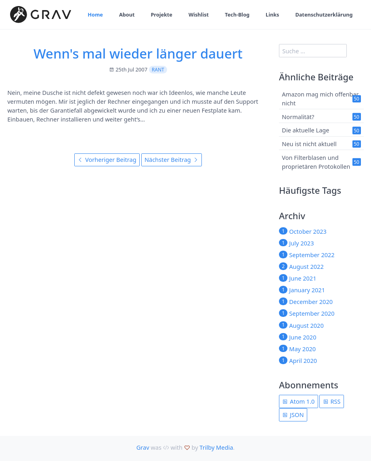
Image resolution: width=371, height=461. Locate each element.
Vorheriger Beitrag (107, 159)
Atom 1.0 (298, 401)
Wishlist (198, 14)
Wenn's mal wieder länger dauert (138, 53)
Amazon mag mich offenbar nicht (320, 98)
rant (158, 69)
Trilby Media (216, 447)
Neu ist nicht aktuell (309, 144)
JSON (293, 415)
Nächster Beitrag (172, 159)
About (126, 14)
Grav (142, 447)
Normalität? (298, 116)
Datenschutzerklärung (323, 14)
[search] (313, 50)
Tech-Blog (236, 14)
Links (272, 14)
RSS (332, 401)
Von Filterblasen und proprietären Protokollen (316, 161)
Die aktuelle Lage (305, 130)
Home (95, 14)
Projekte (161, 14)
